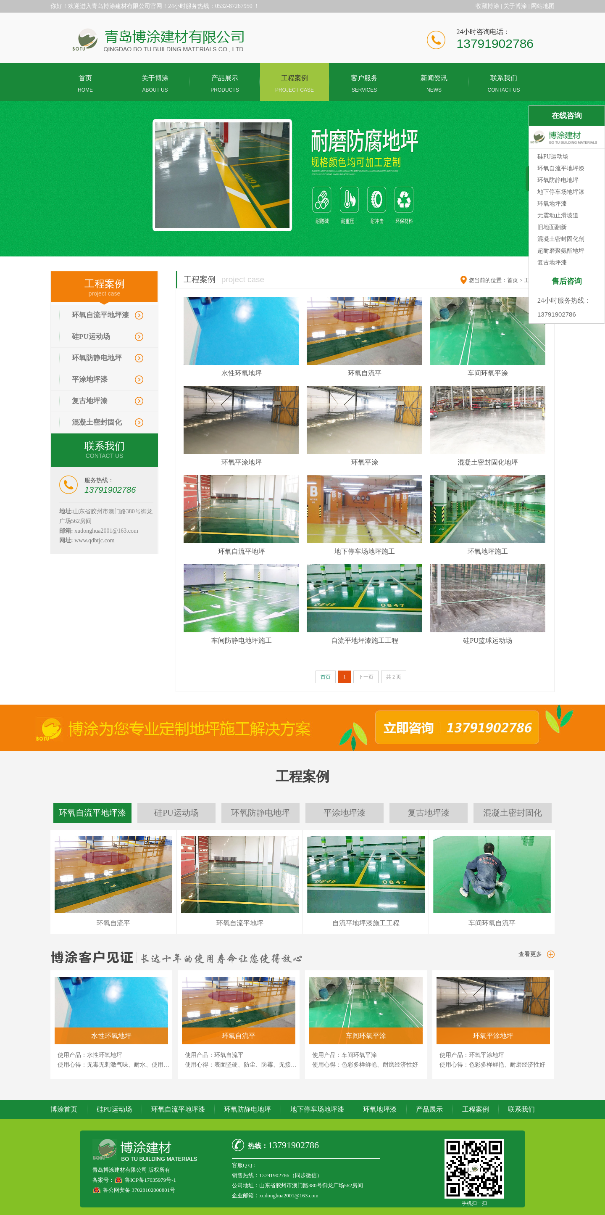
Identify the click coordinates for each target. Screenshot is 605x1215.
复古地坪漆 (90, 401)
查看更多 (530, 954)
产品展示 (429, 1109)
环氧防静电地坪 (97, 358)
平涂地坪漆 (90, 379)
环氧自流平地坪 (241, 551)
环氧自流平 (364, 373)
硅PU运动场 (91, 337)
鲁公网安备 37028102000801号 (139, 1190)
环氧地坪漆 (380, 1109)
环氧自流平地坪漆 (100, 315)
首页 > (515, 280)
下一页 (366, 677)
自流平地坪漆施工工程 (364, 640)
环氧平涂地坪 (241, 462)
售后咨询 (567, 281)
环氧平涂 (364, 462)
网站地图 (543, 6)
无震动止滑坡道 (558, 215)
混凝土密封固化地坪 (488, 462)
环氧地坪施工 (488, 551)
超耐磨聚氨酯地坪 (560, 251)
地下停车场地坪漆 (317, 1109)
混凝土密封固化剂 (560, 239)
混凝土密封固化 (97, 422)
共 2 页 (393, 677)
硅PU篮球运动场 (487, 640)
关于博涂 (515, 6)
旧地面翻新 (552, 227)
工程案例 (475, 1109)
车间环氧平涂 (488, 373)
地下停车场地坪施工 (364, 551)
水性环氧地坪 (241, 373)
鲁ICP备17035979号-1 (150, 1180)
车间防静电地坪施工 (241, 640)
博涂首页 (63, 1109)
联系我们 (521, 1109)
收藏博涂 (487, 6)
